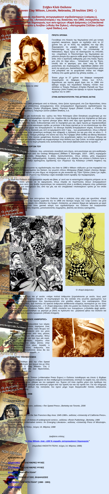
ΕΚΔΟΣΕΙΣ (13, 472)
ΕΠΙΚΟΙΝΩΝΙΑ (14, 487)
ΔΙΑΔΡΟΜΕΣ (14, 462)
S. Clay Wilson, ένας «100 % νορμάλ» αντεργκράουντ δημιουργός (57, 441)
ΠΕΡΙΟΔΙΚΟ (13, 482)
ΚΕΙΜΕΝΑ (12, 477)
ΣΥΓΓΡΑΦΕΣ (14, 467)
